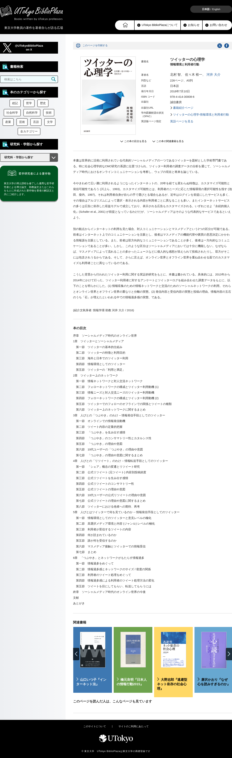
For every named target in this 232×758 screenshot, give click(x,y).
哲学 (29, 103)
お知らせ (191, 25)
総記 (15, 103)
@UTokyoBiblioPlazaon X (29, 47)
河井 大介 (213, 74)
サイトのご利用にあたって (134, 726)
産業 (8, 121)
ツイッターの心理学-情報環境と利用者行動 (201, 114)
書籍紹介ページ (183, 107)
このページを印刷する (95, 45)
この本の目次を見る (135, 141)
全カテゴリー (29, 131)
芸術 (22, 121)
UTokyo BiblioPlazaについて (157, 25)
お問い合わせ (216, 25)
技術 (49, 112)
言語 (36, 121)
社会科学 (12, 112)
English (216, 9)
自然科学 (32, 112)
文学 (50, 121)
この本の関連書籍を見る (170, 141)
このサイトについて (94, 726)
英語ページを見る (181, 121)
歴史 (43, 103)
